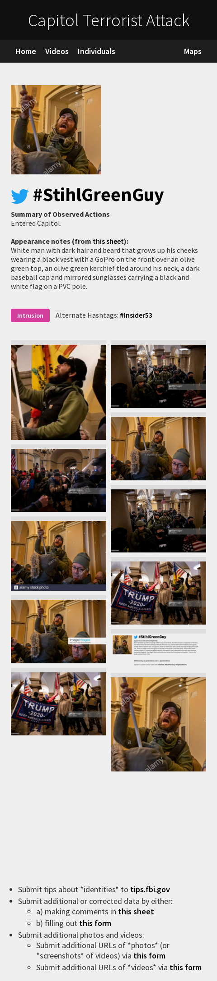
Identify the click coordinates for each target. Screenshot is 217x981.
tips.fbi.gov (151, 889)
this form (96, 923)
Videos (57, 51)
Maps (193, 51)
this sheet (108, 241)
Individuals (96, 51)
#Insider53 (136, 314)
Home (25, 51)
